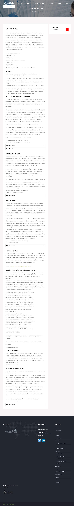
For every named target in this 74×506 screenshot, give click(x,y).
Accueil (33, 11)
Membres (35, 3)
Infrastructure (51, 3)
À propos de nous (60, 433)
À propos (20, 3)
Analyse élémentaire (9, 59)
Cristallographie (8, 57)
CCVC (4, 504)
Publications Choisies (61, 471)
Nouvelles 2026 (60, 445)
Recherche (42, 3)
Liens (58, 435)
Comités (58, 463)
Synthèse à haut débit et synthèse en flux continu (15, 60)
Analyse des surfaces (9, 64)
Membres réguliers (61, 456)
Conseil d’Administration (61, 461)
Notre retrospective (61, 448)
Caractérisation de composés (11, 66)
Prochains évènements (61, 443)
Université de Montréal (10, 145)
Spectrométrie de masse (10, 55)
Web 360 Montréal (10, 504)
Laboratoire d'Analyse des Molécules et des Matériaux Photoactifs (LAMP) (20, 67)
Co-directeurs (59, 453)
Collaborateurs (60, 458)
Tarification (7, 52)
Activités (27, 3)
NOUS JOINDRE (9, 7)
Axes (58, 469)
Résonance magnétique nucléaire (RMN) (13, 53)
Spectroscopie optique (10, 62)
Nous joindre (59, 438)
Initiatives (59, 430)
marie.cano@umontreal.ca (43, 429)
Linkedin (59, 3)
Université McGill (9, 149)
